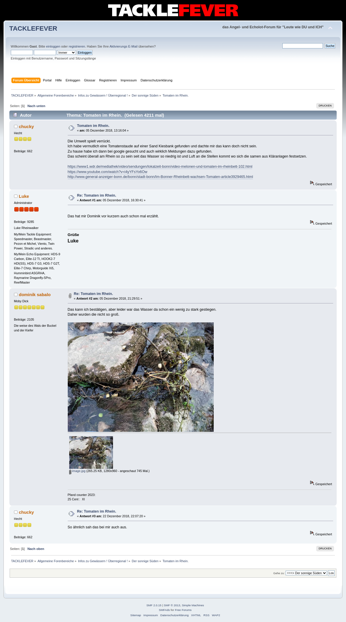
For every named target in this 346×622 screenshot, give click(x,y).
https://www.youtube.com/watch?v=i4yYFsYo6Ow (107, 172)
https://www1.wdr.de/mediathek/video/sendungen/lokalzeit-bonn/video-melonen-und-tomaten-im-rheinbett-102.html (160, 167)
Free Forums (183, 609)
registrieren (77, 46)
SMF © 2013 (172, 605)
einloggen (53, 46)
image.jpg (77, 471)
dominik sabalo (35, 294)
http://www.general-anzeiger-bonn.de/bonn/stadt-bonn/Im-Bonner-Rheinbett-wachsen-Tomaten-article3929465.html (160, 177)
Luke (24, 196)
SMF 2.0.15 (153, 605)
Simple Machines (193, 605)
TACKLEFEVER (33, 28)
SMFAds (164, 609)
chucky (26, 126)
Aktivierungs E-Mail (123, 46)
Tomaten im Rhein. (93, 126)
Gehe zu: (279, 573)
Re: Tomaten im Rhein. (96, 195)
